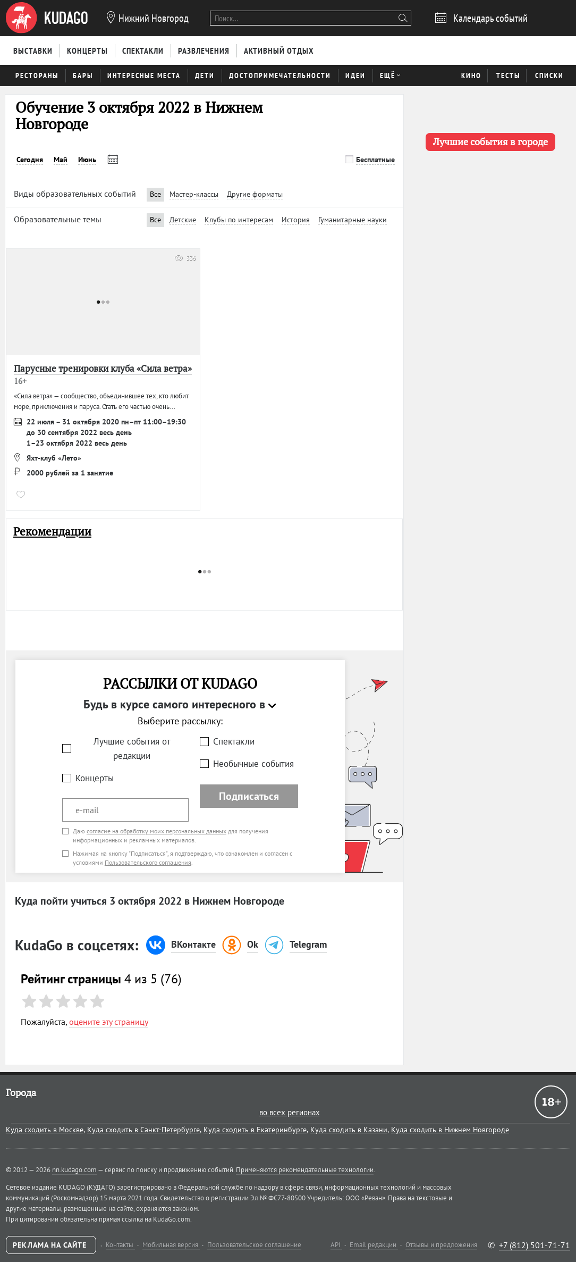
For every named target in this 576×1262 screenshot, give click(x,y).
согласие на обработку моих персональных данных (156, 831)
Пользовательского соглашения (148, 862)
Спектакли (234, 741)
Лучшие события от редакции (132, 749)
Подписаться (249, 796)
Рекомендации (52, 531)
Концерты (94, 778)
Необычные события (253, 764)
